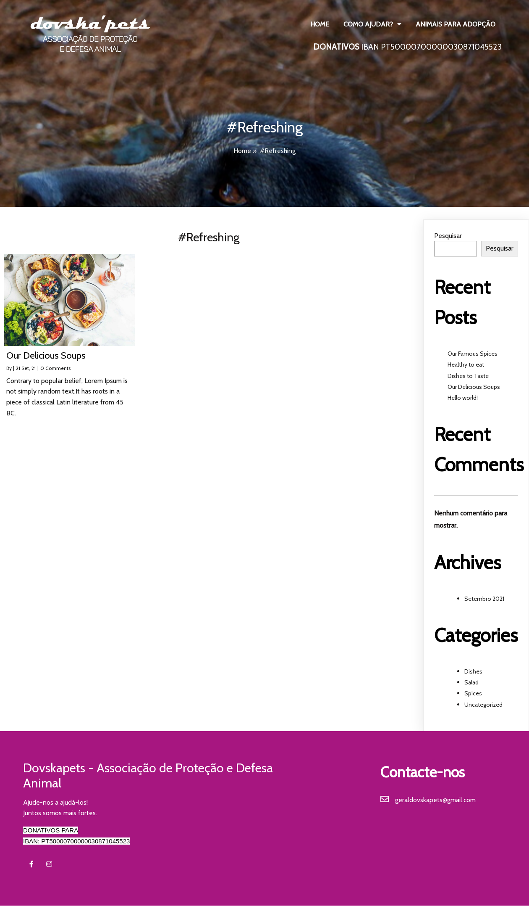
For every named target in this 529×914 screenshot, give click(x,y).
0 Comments (55, 368)
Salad (471, 682)
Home (319, 24)
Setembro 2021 (484, 598)
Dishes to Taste (468, 376)
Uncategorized (483, 704)
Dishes (473, 671)
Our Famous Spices (473, 353)
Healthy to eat (466, 364)
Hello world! (463, 398)
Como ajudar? (372, 24)
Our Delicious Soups (474, 387)
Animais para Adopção (455, 24)
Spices (473, 693)
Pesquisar (448, 236)
